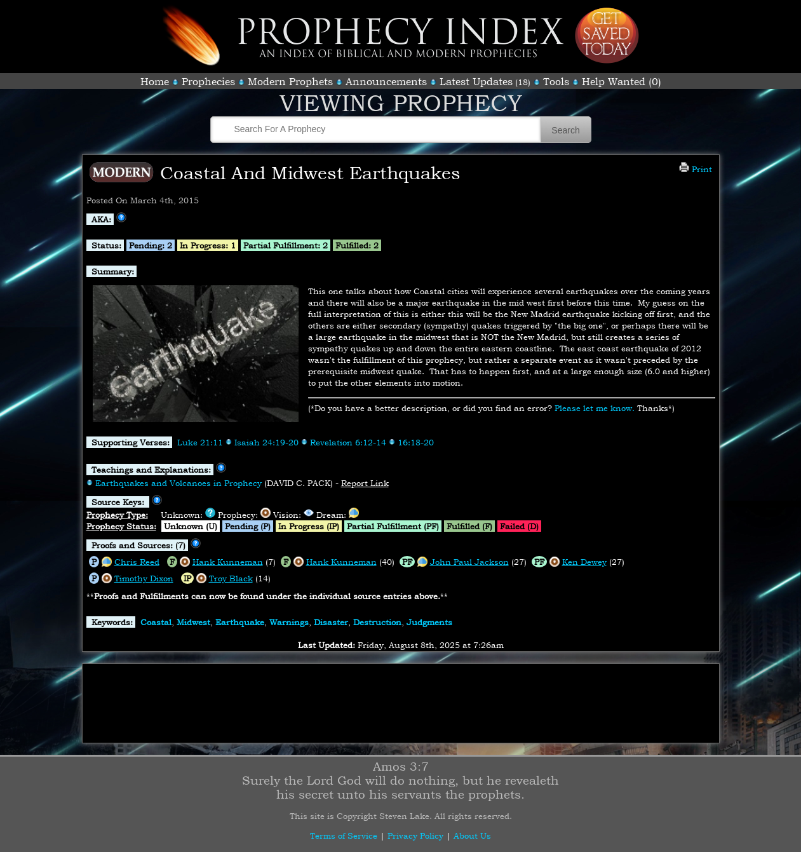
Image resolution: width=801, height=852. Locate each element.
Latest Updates (476, 81)
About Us (472, 835)
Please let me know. (595, 408)
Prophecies (208, 81)
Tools (556, 81)
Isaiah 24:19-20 (266, 442)
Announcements (386, 81)
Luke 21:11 (200, 442)
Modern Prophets (290, 81)
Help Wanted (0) (621, 81)
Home (154, 81)
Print (695, 169)
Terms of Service (343, 835)
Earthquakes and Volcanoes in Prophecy (178, 483)
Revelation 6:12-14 (348, 442)
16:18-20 (416, 442)
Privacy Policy (415, 835)
